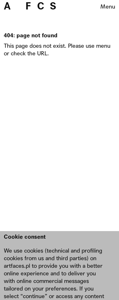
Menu (107, 6)
